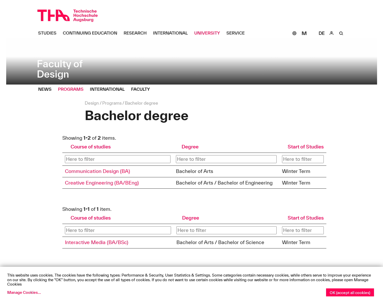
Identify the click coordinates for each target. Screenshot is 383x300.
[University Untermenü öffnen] (209, 33)
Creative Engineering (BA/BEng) (102, 183)
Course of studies (91, 146)
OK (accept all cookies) (350, 292)
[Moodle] (304, 33)
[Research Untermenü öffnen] (137, 33)
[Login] (331, 33)
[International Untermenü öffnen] (172, 33)
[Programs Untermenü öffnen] (73, 89)
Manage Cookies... (24, 292)
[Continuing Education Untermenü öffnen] (92, 33)
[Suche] (341, 33)
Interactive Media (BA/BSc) (96, 242)
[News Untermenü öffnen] (47, 89)
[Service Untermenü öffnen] (237, 33)
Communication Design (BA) (97, 171)
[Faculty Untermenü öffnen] (142, 89)
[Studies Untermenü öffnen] (49, 33)
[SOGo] (294, 33)
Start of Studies (306, 146)
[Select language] (322, 33)
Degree (190, 146)
